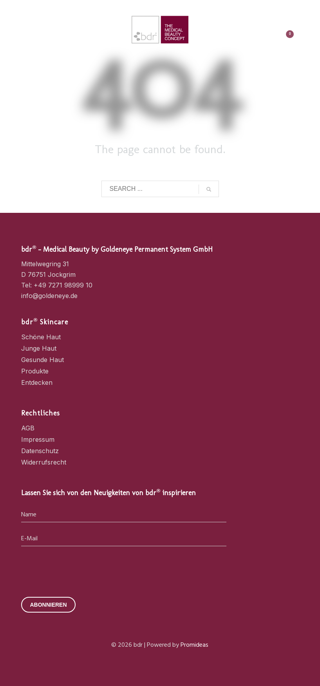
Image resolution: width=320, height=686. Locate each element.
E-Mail (29, 539)
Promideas (194, 645)
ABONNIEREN (48, 605)
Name (28, 515)
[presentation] (80, 569)
